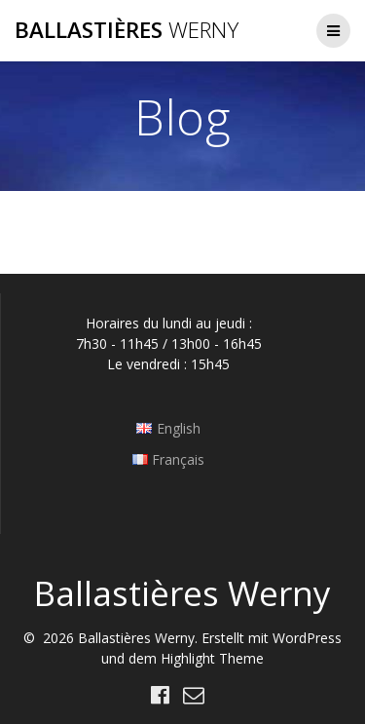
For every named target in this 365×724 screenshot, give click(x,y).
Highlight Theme (212, 658)
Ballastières (126, 30)
